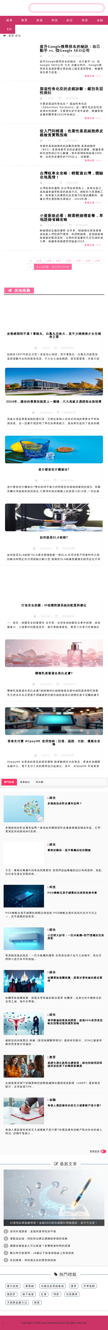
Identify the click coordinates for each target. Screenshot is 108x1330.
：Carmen (42, 548)
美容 (85, 20)
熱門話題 (9, 782)
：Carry (42, 755)
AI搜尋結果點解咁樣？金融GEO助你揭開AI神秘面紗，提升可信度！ (54, 1222)
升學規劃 (89, 1286)
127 (58, 260)
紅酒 (44, 1294)
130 (88, 260)
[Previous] (31, 261)
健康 (9, 20)
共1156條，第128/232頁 (52, 266)
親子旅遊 (28, 1294)
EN (9, 29)
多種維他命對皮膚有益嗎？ (65, 803)
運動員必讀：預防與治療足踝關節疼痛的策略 (39, 1238)
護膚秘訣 (25, 782)
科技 (55, 20)
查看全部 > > (93, 76)
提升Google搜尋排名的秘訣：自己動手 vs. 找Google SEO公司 (70, 48)
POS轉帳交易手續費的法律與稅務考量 (72, 892)
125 (39, 260)
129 (78, 260)
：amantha (42, 684)
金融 (100, 20)
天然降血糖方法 (17, 1302)
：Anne (42, 480)
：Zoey (47, 182)
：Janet (42, 347)
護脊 (74, 1286)
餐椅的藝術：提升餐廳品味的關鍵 (69, 850)
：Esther (42, 616)
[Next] (31, 267)
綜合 (70, 20)
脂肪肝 (11, 1294)
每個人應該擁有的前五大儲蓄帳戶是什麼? (75, 1105)
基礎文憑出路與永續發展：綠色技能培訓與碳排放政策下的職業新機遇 (75, 1064)
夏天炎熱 (13, 1286)
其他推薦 (19, 290)
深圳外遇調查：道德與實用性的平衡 (33, 1231)
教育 (24, 20)
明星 (56, 1294)
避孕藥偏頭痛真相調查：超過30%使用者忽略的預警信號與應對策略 (75, 1022)
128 (68, 260)
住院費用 (72, 1294)
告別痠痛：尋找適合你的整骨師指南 (33, 1260)
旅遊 (39, 20)
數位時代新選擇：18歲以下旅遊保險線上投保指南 (42, 1252)
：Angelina (42, 412)
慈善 (37, 1302)
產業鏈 (29, 1286)
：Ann (46, 140)
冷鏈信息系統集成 (52, 1286)
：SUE (47, 98)
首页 (11, 35)
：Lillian (48, 56)
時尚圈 (39, 782)
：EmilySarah (52, 225)
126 (48, 260)
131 (97, 260)
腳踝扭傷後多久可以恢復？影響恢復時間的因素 (40, 1245)
